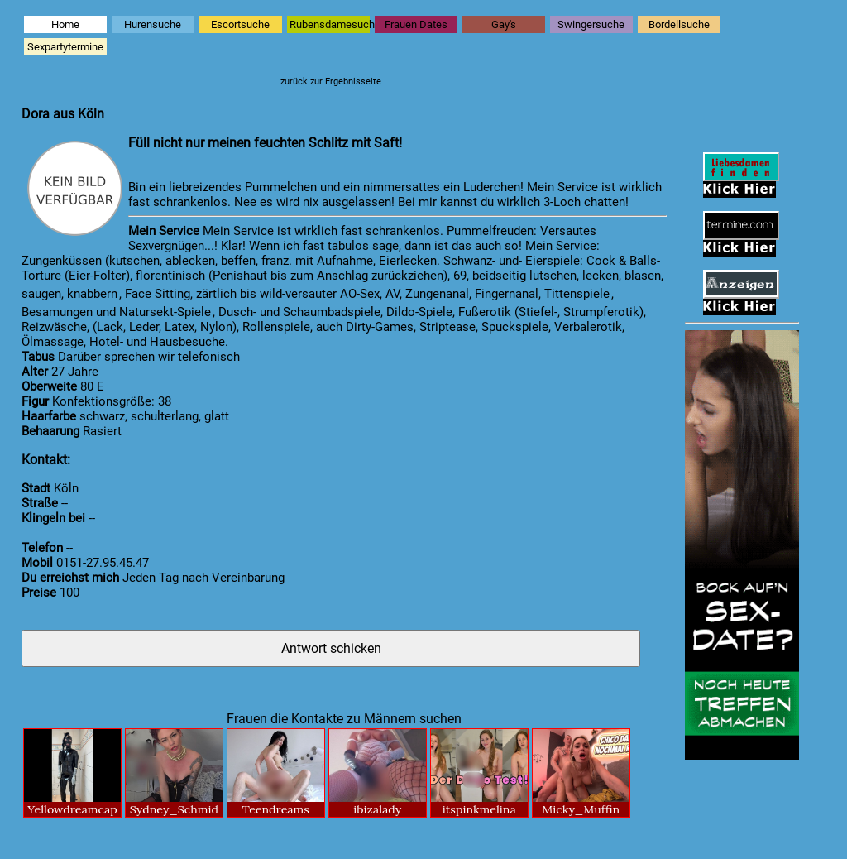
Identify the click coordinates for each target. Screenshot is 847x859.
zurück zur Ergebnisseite (330, 81)
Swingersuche (590, 24)
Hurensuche (152, 24)
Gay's (503, 24)
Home (65, 24)
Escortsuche (240, 24)
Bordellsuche (679, 24)
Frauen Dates (416, 24)
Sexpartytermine (65, 47)
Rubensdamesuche (330, 24)
